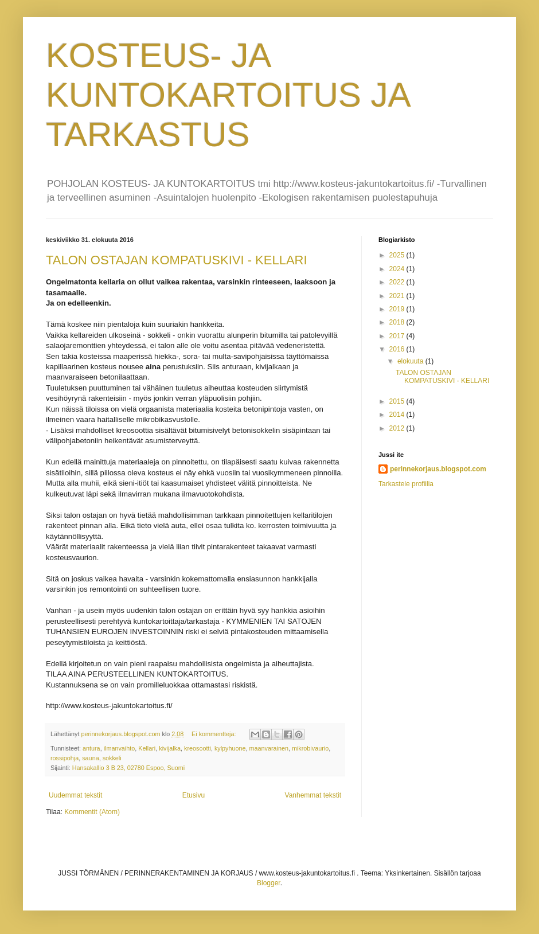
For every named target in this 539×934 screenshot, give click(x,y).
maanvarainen (268, 748)
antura (91, 748)
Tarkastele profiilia (405, 484)
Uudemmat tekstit (75, 795)
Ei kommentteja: (214, 733)
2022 (398, 282)
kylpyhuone (230, 748)
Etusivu (193, 795)
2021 (398, 296)
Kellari (146, 748)
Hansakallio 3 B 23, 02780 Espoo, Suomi (128, 767)
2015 (398, 401)
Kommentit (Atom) (92, 812)
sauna (90, 758)
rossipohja (64, 758)
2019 (398, 309)
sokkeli (112, 758)
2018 (398, 322)
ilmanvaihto (119, 748)
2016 (398, 349)
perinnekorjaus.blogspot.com (438, 469)
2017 (398, 336)
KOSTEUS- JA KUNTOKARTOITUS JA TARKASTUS (227, 95)
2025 (398, 255)
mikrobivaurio (310, 748)
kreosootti (197, 748)
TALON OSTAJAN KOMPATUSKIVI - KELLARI (176, 260)
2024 (398, 269)
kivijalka (170, 748)
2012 (398, 428)
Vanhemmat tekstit (313, 795)
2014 (398, 415)
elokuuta (411, 361)
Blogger (268, 883)
